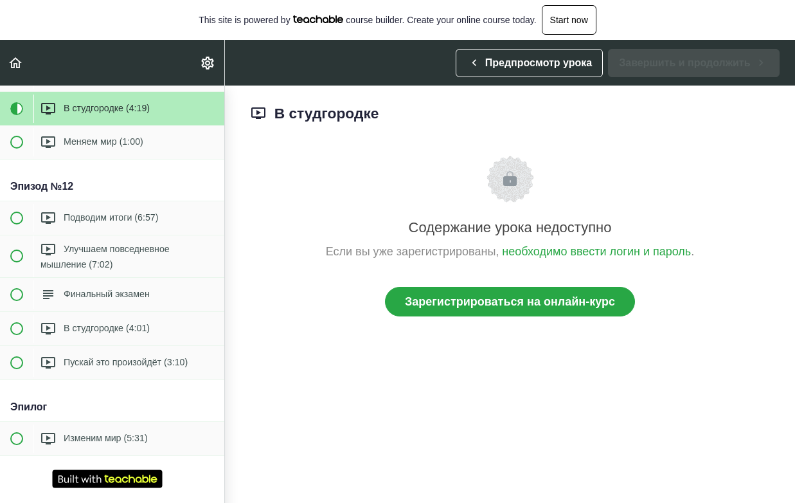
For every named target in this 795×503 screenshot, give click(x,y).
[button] (16, 63)
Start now (569, 20)
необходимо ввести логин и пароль (596, 251)
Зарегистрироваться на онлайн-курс (510, 301)
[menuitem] (208, 63)
